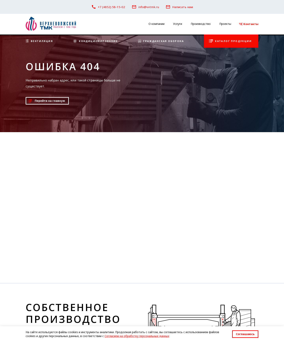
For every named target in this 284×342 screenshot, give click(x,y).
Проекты (225, 24)
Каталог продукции (230, 41)
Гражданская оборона (161, 41)
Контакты (248, 24)
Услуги (177, 24)
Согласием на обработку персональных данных (137, 336)
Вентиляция (39, 41)
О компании (156, 24)
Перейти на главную (46, 101)
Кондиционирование (95, 41)
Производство (201, 24)
